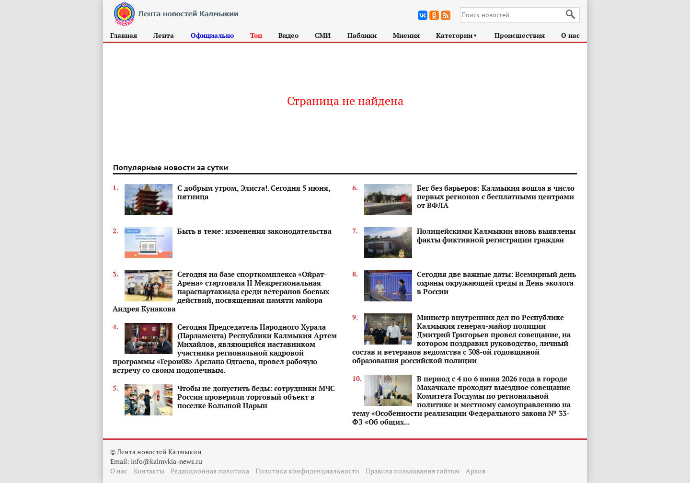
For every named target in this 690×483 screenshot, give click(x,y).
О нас (570, 35)
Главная (123, 35)
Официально (212, 35)
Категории (457, 35)
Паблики (362, 35)
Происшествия (519, 35)
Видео (288, 35)
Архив (475, 470)
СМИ (323, 35)
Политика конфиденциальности (307, 470)
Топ (256, 35)
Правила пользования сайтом (413, 470)
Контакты (149, 470)
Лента (163, 35)
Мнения (406, 35)
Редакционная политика (210, 470)
